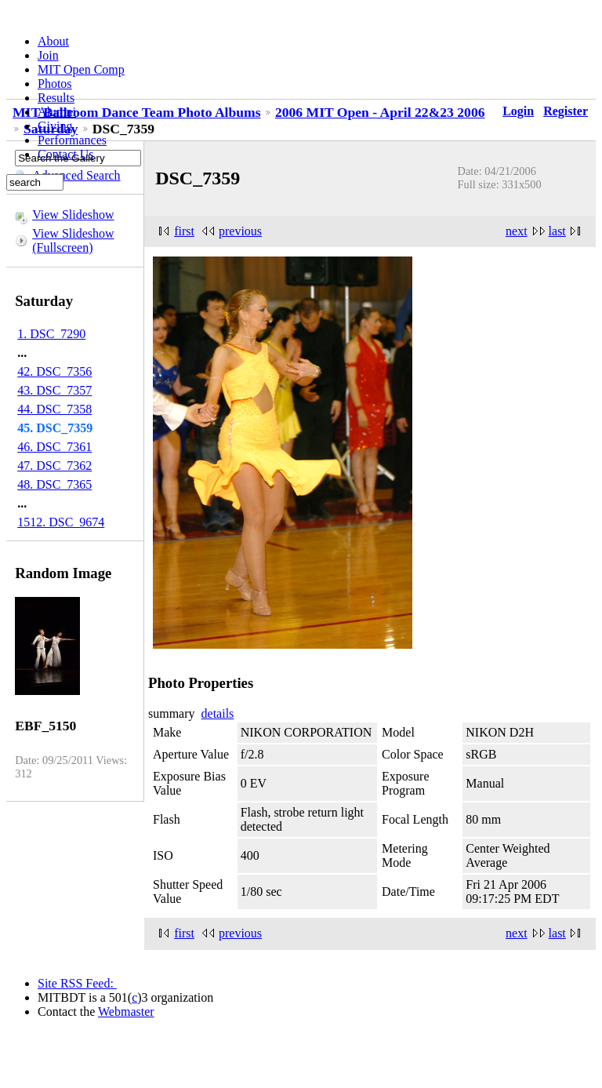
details (217, 713)
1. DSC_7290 (51, 333)
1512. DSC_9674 (60, 522)
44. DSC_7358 (54, 409)
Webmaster (126, 1011)
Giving (55, 126)
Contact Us (66, 154)
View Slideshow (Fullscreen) (73, 240)
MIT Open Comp (81, 69)
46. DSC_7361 (54, 446)
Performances (72, 140)
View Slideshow (73, 214)
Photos (55, 83)
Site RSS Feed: (77, 983)
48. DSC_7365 (54, 484)
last (557, 231)
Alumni (57, 111)
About (53, 41)
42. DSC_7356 (54, 371)
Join (48, 55)
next (517, 231)
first (184, 231)
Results (56, 97)
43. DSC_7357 (54, 390)
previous (240, 231)
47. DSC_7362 (54, 465)
